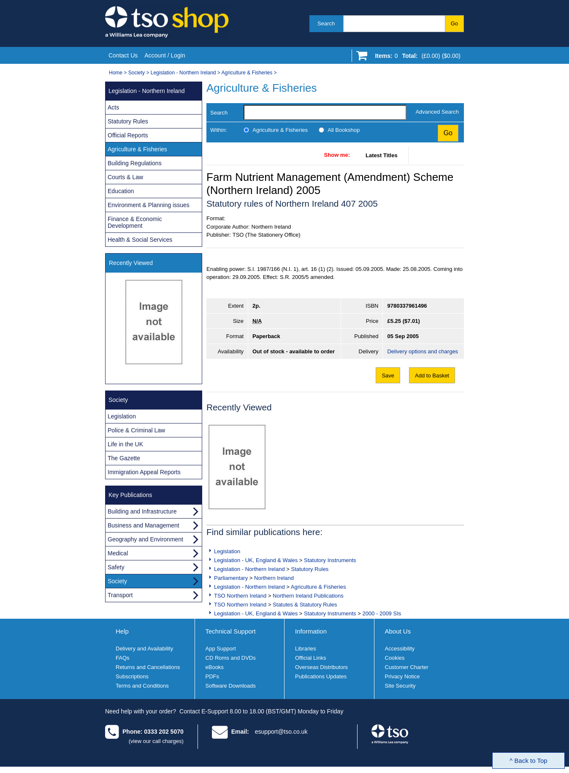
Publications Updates (321, 676)
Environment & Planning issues (149, 205)
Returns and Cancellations (148, 667)
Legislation (227, 551)
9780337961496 (407, 306)
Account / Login (164, 55)
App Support (221, 648)
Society (136, 73)
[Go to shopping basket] (415, 57)
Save (388, 375)
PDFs (212, 676)
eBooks (215, 667)
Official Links (310, 658)
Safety (116, 567)
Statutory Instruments (330, 560)
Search (326, 23)
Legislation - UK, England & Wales (256, 560)
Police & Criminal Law (136, 430)
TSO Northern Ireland (240, 596)
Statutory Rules (309, 569)
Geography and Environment (145, 539)
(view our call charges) (156, 741)
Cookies (395, 658)
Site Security (400, 686)
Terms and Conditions (142, 686)
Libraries (305, 648)
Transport (120, 595)
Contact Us (123, 55)
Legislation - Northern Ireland (183, 73)
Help (122, 631)
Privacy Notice (402, 676)
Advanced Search (437, 112)
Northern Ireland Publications (308, 596)
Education (121, 191)
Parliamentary (231, 578)
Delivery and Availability (144, 648)
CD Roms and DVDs (231, 658)
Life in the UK (125, 444)
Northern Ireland (274, 578)
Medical (118, 553)
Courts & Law (125, 177)
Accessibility (400, 648)
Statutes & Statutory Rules (305, 604)
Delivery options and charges (422, 351)
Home (115, 73)
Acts (113, 107)
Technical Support (231, 631)
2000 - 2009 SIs (381, 613)
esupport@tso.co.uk (281, 731)
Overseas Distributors (321, 667)
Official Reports (128, 135)
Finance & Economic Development (135, 222)
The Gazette (124, 458)
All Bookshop (344, 130)
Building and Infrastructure (142, 511)
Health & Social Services (140, 239)
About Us (398, 631)
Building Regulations (135, 163)
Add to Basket (432, 375)
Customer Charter (406, 667)
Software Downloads (231, 686)
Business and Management (143, 525)
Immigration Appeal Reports (144, 472)
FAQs (123, 658)
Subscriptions (132, 676)
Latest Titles (382, 155)
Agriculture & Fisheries (247, 73)
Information (311, 631)
